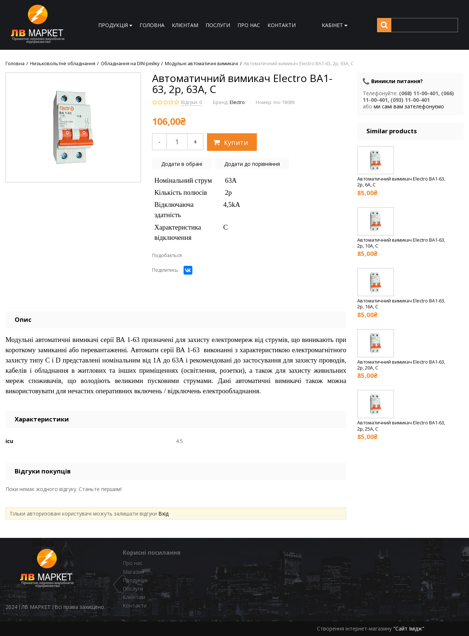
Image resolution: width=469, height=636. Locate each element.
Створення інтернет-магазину (354, 628)
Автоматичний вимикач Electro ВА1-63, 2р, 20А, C (401, 365)
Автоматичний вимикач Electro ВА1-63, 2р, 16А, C (401, 304)
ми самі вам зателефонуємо (409, 106)
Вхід (163, 513)
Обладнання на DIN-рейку (130, 64)
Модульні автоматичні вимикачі (201, 64)
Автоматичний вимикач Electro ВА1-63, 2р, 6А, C (401, 182)
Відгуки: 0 (191, 102)
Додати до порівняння (252, 163)
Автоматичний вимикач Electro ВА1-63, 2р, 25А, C (401, 426)
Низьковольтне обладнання (62, 64)
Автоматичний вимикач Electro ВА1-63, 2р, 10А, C (401, 243)
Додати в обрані (181, 163)
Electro (237, 102)
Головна (15, 64)
